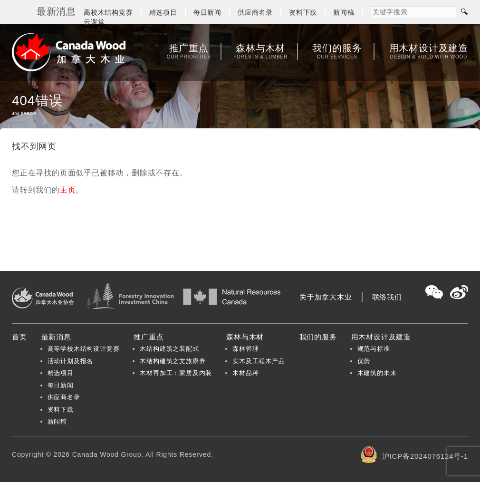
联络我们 (387, 297)
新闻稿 (343, 12)
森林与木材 (260, 51)
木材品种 (245, 372)
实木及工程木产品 (258, 361)
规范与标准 (373, 348)
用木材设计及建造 (428, 51)
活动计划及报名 (71, 361)
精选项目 (163, 12)
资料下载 (303, 12)
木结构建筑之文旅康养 (172, 361)
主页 (68, 190)
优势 (364, 361)
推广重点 (189, 51)
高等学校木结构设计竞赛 (84, 348)
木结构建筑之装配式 (169, 348)
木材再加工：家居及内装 (176, 372)
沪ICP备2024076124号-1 (425, 456)
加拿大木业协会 (69, 52)
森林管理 (245, 348)
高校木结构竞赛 (108, 12)
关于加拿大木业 (325, 297)
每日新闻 (207, 12)
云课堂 (94, 22)
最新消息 (56, 336)
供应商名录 (255, 12)
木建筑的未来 (377, 372)
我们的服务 (337, 51)
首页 (19, 336)
